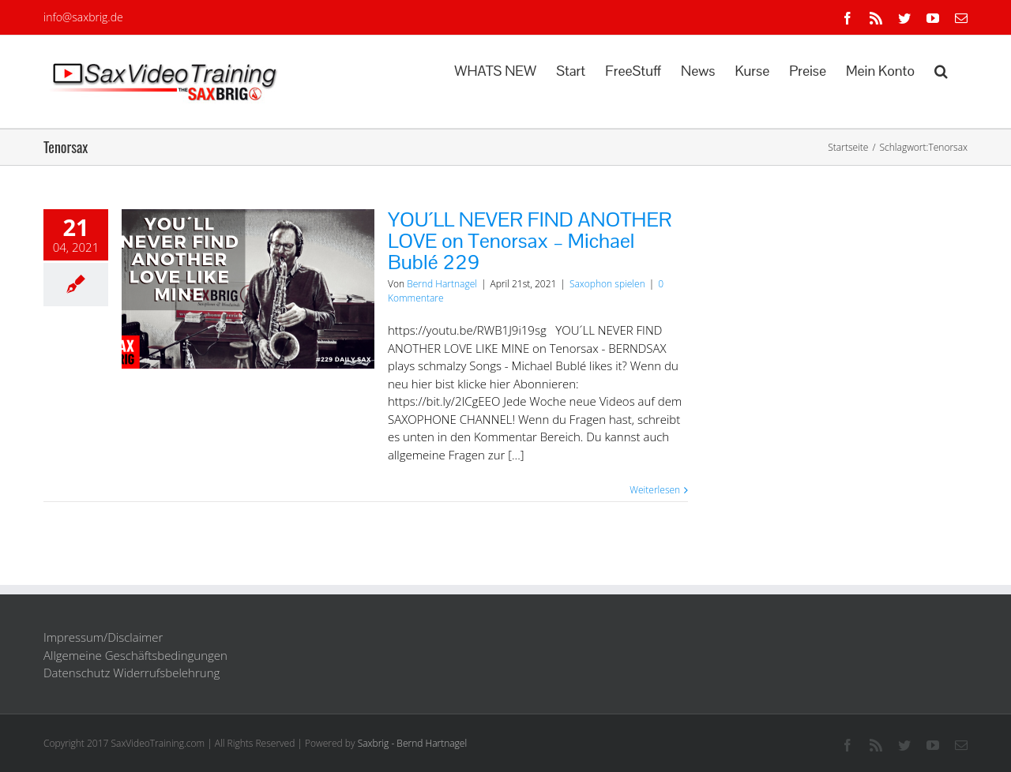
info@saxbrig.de (83, 16)
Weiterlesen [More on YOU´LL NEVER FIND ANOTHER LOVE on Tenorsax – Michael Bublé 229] (655, 490)
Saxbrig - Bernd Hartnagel (413, 743)
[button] (941, 69)
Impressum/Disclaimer (103, 637)
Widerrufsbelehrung (166, 672)
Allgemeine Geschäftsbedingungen (135, 655)
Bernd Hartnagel (442, 283)
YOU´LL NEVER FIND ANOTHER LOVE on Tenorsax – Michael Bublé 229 (530, 240)
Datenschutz (76, 672)
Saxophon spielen (607, 283)
